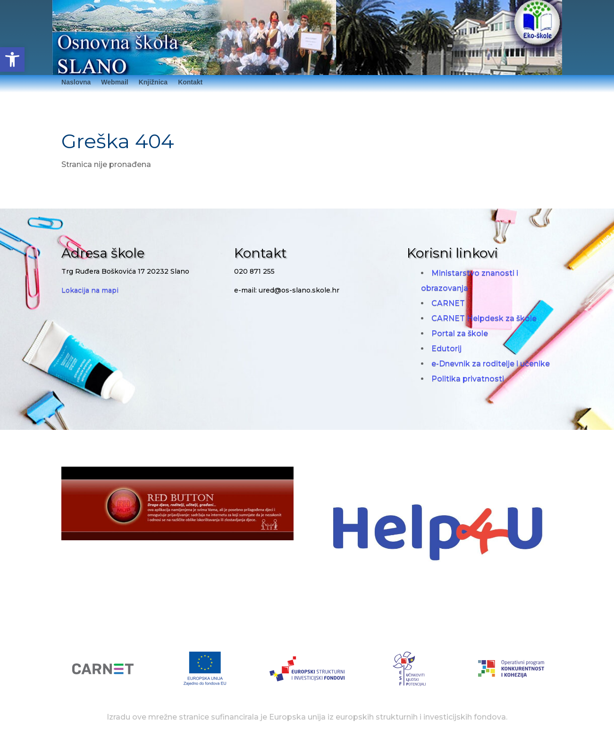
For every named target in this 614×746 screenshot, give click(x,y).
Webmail (114, 82)
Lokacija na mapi (89, 290)
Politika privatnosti (467, 378)
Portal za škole (459, 333)
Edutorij (446, 348)
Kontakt (190, 82)
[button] (12, 59)
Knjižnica (153, 82)
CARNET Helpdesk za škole (484, 318)
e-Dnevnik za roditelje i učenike (490, 363)
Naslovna (76, 82)
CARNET (448, 303)
